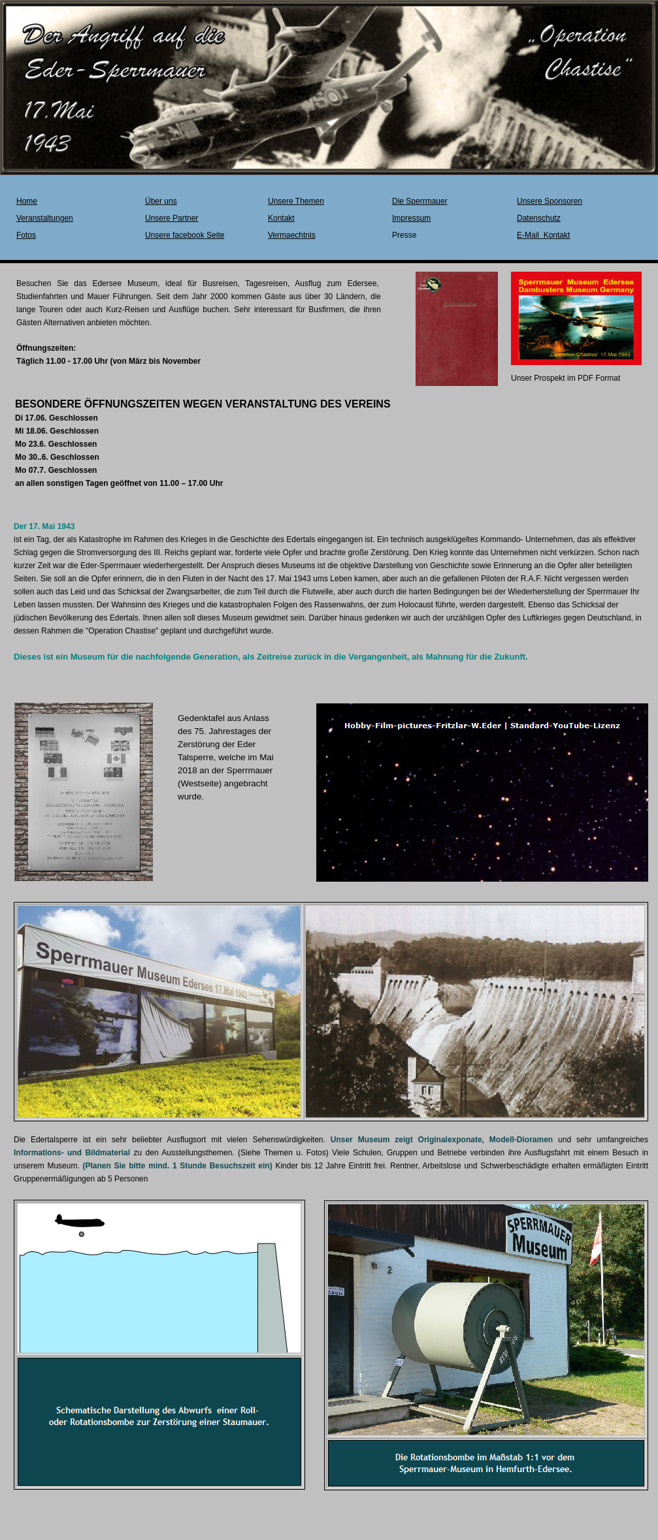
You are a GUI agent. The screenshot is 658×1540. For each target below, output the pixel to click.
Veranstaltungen (44, 218)
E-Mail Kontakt (543, 235)
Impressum (411, 218)
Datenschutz (539, 218)
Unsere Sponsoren (549, 201)
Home (26, 201)
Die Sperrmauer (420, 201)
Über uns (161, 201)
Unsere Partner (171, 218)
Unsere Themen (296, 201)
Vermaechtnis (292, 235)
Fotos (26, 235)
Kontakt (281, 218)
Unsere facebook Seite (184, 235)
